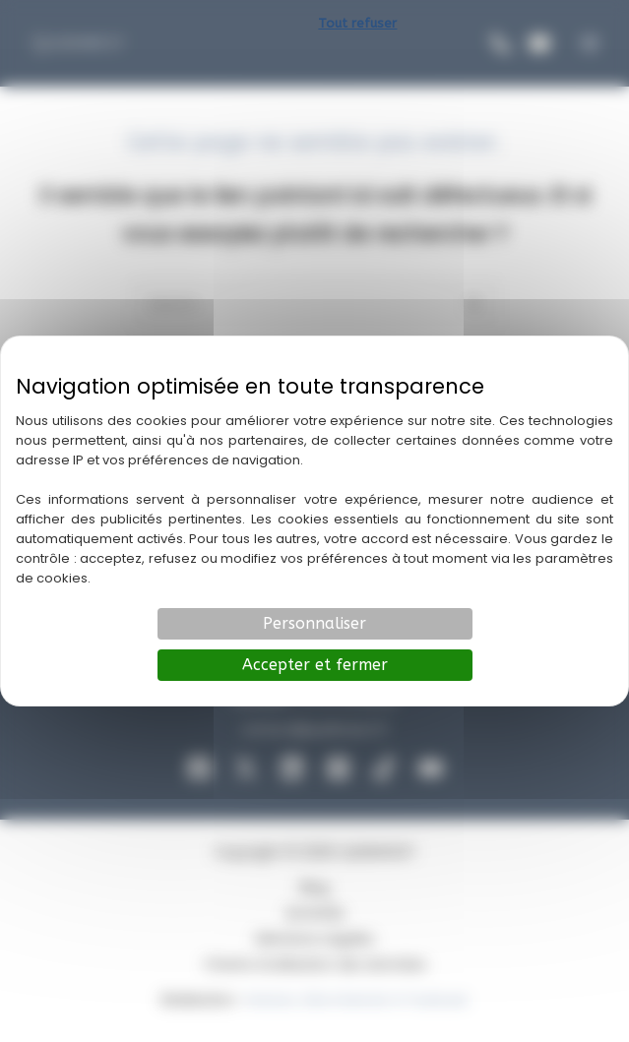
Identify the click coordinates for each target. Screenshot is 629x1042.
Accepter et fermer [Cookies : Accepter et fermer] (315, 664)
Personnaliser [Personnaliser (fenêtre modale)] (314, 623)
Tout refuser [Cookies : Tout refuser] (357, 23)
